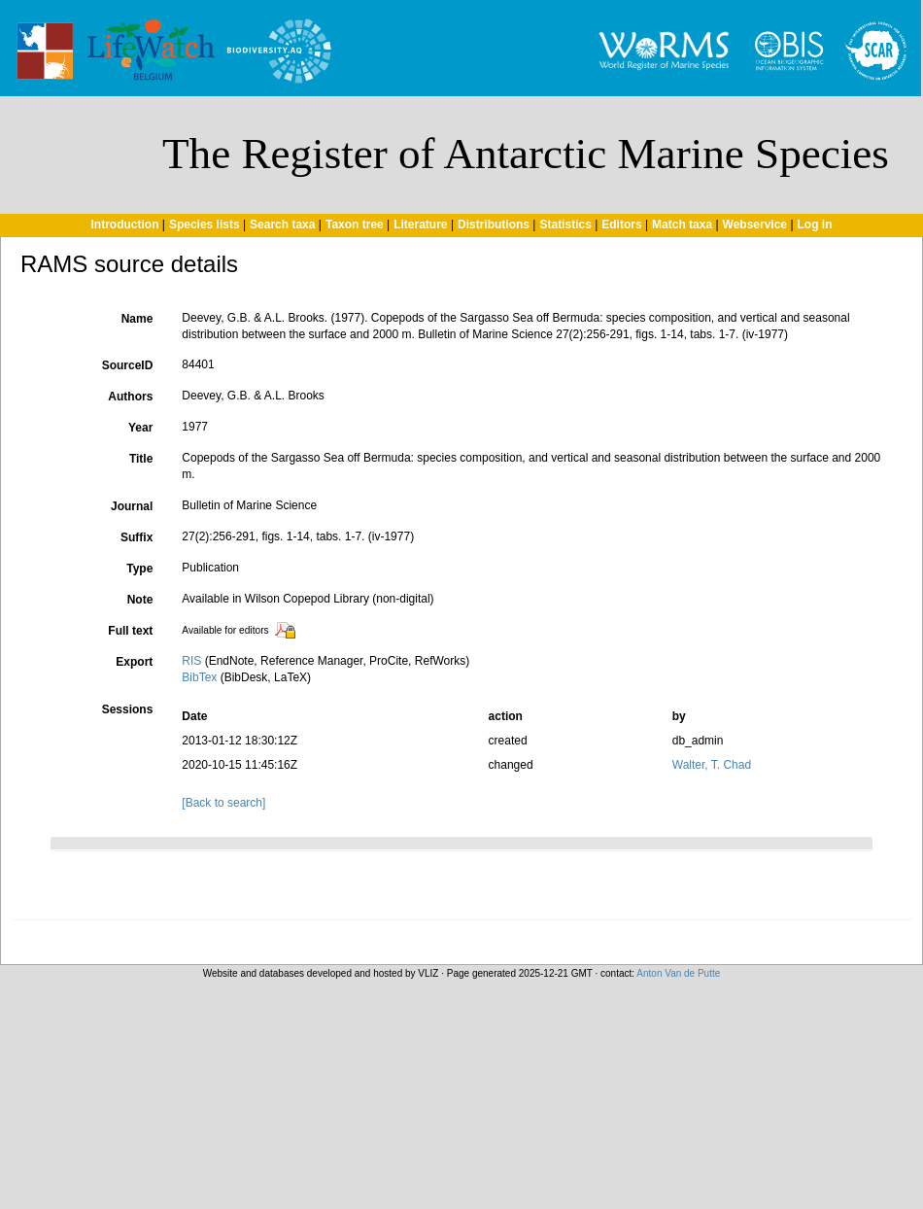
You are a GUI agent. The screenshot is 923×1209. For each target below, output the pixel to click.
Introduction (124, 224)
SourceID (128, 365)
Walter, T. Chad (711, 765)
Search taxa (282, 224)
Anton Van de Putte (678, 973)
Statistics (565, 224)
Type (139, 568)
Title (141, 459)
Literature (420, 224)
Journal (132, 506)
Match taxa (682, 224)
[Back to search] (223, 803)
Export (134, 662)
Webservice (755, 224)
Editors (621, 224)
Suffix (136, 537)
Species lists (204, 224)
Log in (815, 224)
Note (140, 599)
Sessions (128, 709)
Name (137, 319)
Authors (130, 396)
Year (140, 427)
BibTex (199, 677)
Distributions (494, 224)
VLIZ (428, 973)
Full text (130, 631)
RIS (191, 661)
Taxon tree (354, 224)
